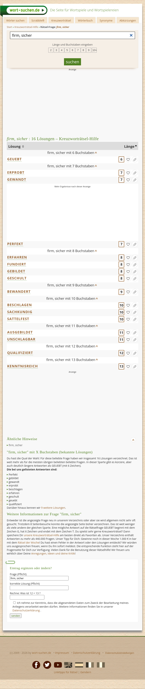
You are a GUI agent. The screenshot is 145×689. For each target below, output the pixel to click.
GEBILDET (16, 271)
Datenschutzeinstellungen (119, 653)
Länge (129, 146)
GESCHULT (17, 278)
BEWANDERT (19, 291)
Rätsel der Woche (28, 542)
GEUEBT (14, 159)
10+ (95, 50)
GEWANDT (16, 179)
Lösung (14, 146)
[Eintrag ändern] (135, 159)
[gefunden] (128, 159)
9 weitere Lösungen (53, 507)
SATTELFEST (18, 319)
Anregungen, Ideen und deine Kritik (53, 553)
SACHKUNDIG (19, 312)
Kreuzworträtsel (61, 20)
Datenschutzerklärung (26, 610)
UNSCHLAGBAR (21, 339)
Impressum (62, 653)
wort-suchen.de (41, 653)
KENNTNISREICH (22, 366)
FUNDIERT (16, 264)
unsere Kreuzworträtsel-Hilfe (41, 535)
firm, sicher (15, 445)
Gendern (85, 672)
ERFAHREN (17, 257)
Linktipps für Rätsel (65, 672)
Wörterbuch (85, 20)
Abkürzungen (128, 20)
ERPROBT (15, 172)
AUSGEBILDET (20, 332)
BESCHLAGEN (19, 305)
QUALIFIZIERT (20, 352)
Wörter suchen (15, 20)
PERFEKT (15, 244)
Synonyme (106, 20)
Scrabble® (38, 20)
